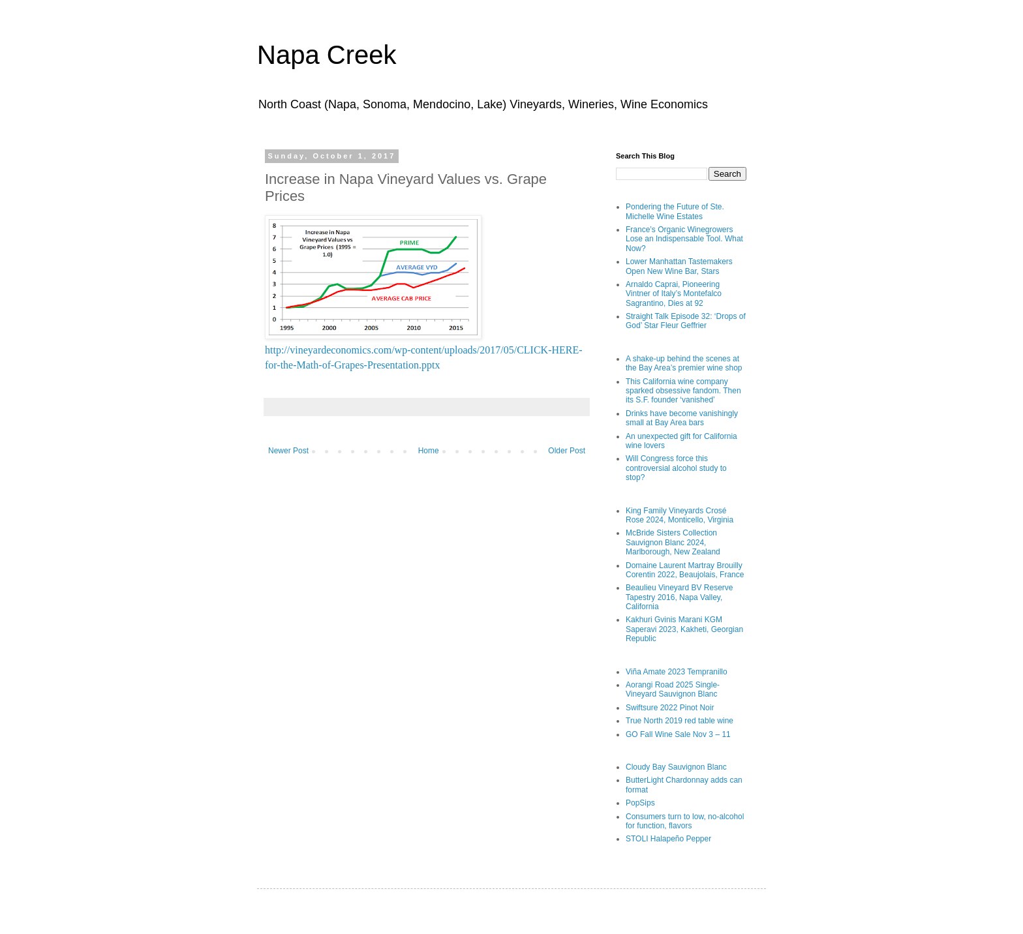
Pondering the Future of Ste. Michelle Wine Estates (675, 211)
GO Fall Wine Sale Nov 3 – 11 (678, 734)
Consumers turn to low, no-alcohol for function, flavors (685, 821)
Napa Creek (326, 54)
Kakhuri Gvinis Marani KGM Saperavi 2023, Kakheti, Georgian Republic (684, 629)
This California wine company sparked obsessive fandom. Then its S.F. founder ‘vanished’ (683, 391)
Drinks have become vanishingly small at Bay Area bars (682, 418)
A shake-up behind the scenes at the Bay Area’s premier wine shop (684, 363)
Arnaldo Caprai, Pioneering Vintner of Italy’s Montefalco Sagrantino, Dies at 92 (674, 294)
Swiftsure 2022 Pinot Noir (670, 707)
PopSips (640, 802)
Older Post (566, 450)
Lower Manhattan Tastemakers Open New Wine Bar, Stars (679, 266)
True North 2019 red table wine (679, 720)
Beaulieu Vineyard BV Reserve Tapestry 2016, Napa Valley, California (679, 597)
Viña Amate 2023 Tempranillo (676, 671)
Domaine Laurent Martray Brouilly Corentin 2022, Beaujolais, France (685, 570)
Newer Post (288, 450)
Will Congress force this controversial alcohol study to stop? (676, 468)
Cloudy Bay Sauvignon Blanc (676, 767)
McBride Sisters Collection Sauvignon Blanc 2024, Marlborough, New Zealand (673, 542)
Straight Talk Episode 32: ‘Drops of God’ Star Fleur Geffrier (686, 321)
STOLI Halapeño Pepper (668, 838)
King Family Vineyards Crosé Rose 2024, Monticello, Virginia (679, 515)
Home (428, 450)
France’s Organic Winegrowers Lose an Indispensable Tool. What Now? (684, 239)
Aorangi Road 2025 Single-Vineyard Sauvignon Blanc (673, 689)
